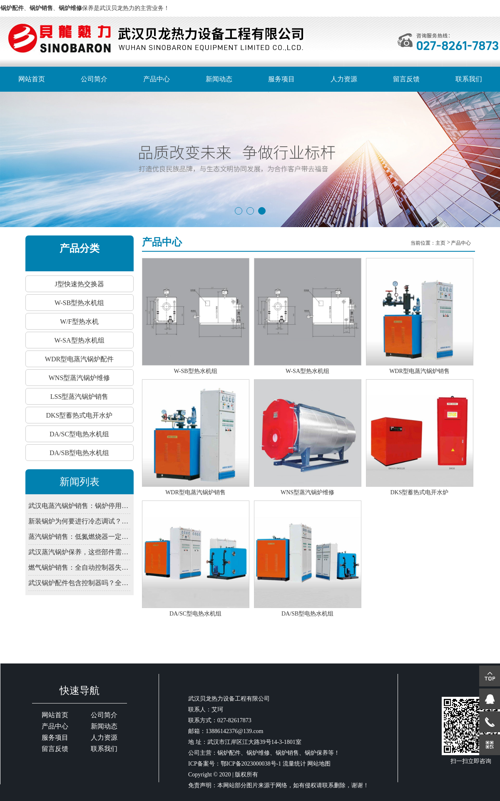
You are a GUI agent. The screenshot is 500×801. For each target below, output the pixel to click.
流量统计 (294, 764)
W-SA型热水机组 (79, 340)
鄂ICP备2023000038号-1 (251, 764)
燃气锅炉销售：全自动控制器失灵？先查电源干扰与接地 (79, 567)
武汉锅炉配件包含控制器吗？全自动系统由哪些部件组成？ (79, 582)
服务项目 (281, 79)
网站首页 (31, 79)
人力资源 (344, 79)
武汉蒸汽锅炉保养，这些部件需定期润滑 (79, 552)
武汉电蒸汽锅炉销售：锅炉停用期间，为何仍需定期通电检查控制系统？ (79, 505)
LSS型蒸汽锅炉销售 (79, 396)
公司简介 (94, 79)
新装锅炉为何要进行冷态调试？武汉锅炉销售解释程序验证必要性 (79, 521)
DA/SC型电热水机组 (79, 434)
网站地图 (319, 764)
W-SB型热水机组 (79, 302)
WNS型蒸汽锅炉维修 (79, 377)
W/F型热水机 (79, 321)
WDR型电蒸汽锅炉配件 (79, 359)
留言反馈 (406, 79)
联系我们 (468, 79)
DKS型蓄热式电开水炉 (79, 415)
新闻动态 (219, 79)
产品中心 (156, 79)
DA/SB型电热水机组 (79, 452)
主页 (441, 243)
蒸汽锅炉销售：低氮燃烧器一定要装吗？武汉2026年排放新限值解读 (79, 536)
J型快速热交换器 (79, 284)
